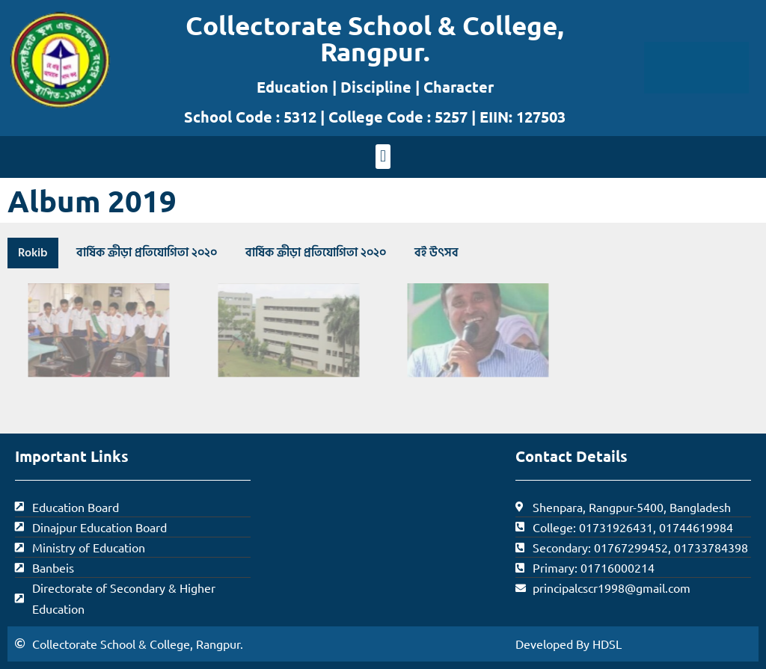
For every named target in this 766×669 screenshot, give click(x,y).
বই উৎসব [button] (436, 252)
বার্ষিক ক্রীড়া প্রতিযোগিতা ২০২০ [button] (146, 252)
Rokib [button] (33, 252)
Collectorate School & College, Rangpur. (375, 38)
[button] (383, 156)
